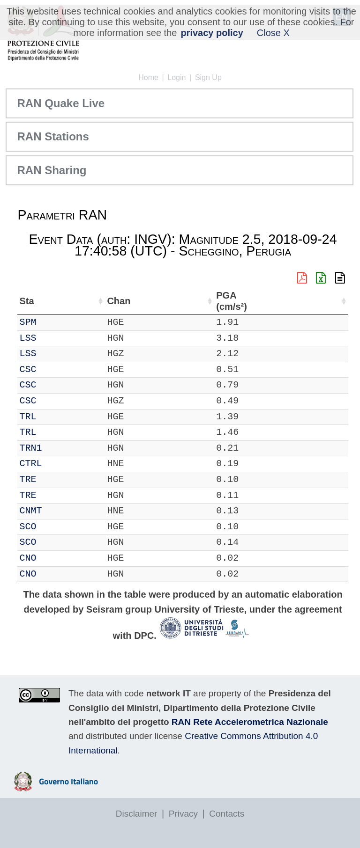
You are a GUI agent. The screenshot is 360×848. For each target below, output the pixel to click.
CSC (53, 369)
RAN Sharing (51, 170)
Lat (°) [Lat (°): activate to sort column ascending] (146, 301)
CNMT (56, 510)
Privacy (183, 814)
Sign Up (208, 77)
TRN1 (56, 448)
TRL (53, 416)
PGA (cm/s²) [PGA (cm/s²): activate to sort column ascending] (323, 301)
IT (24, 322)
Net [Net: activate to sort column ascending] (26, 301)
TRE (53, 479)
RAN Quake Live (61, 103)
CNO (53, 558)
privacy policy (211, 33)
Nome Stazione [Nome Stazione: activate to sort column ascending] (210, 301)
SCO (53, 526)
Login (176, 77)
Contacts (226, 814)
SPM (53, 322)
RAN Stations (53, 136)
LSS (53, 338)
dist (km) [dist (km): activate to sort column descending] (288, 301)
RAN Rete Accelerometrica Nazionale (250, 722)
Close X (273, 33)
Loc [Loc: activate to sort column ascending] (114, 301)
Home (148, 77)
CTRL (56, 463)
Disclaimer (137, 814)
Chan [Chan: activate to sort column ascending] (84, 301)
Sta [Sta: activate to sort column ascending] (52, 301)
